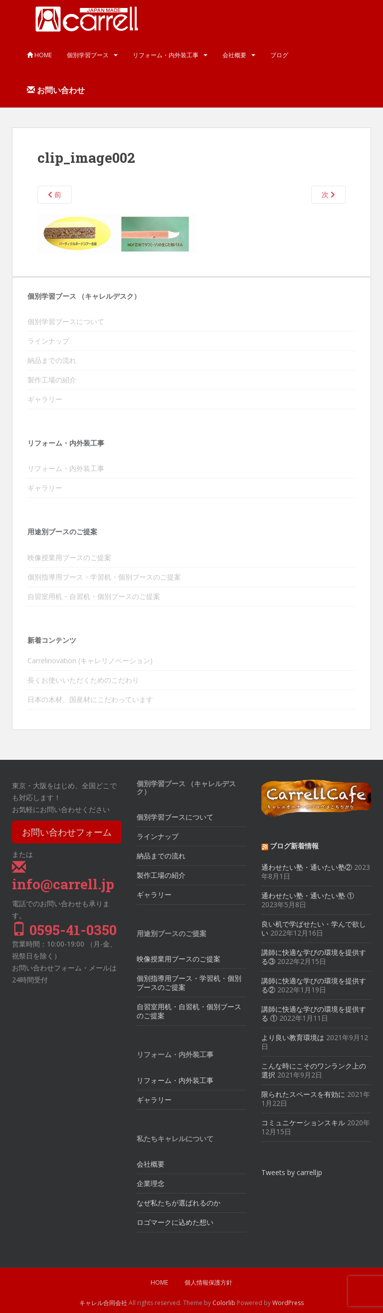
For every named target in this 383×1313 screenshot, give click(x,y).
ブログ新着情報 (294, 845)
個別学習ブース (88, 55)
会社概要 (234, 55)
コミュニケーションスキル (303, 1122)
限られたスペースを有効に (303, 1094)
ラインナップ (48, 341)
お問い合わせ (56, 90)
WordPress (288, 1303)
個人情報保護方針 (208, 1282)
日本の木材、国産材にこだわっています (90, 699)
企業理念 (151, 1183)
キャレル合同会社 (103, 1303)
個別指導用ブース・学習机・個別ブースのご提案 (104, 577)
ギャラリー (44, 399)
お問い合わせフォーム (67, 832)
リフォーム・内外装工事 (165, 55)
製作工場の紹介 (51, 379)
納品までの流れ (51, 360)
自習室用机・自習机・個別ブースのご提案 (93, 596)
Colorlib (223, 1303)
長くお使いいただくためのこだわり (83, 680)
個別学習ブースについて (65, 321)
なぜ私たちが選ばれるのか (178, 1202)
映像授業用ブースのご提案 (69, 557)
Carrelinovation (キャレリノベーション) (90, 660)
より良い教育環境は (292, 1037)
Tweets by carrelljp (291, 1172)
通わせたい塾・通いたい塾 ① (307, 895)
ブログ (279, 55)
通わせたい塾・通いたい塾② (306, 867)
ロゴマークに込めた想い (175, 1222)
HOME (39, 55)
